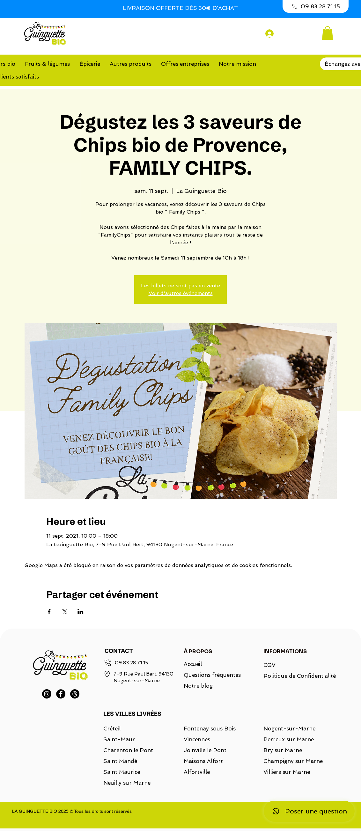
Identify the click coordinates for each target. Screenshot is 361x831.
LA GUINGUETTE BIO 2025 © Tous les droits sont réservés (72, 811)
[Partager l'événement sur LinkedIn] (80, 611)
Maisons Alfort (203, 761)
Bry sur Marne (282, 750)
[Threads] (74, 694)
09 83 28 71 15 (131, 663)
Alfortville (197, 772)
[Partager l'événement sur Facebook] (49, 611)
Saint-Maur (119, 739)
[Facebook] (60, 694)
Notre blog (198, 686)
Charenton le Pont (128, 750)
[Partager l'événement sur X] (65, 611)
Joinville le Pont (205, 750)
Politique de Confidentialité (295, 676)
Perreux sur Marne (288, 739)
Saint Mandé (120, 761)
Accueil (193, 664)
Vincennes (197, 739)
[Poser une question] (309, 811)
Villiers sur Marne (286, 772)
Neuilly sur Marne (127, 783)
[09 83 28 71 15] (316, 6)
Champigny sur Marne (293, 761)
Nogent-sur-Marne (289, 728)
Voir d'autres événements (181, 293)
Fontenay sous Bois (210, 728)
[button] (327, 33)
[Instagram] (46, 694)
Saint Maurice (121, 772)
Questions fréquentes (212, 675)
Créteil (112, 728)
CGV (269, 665)
